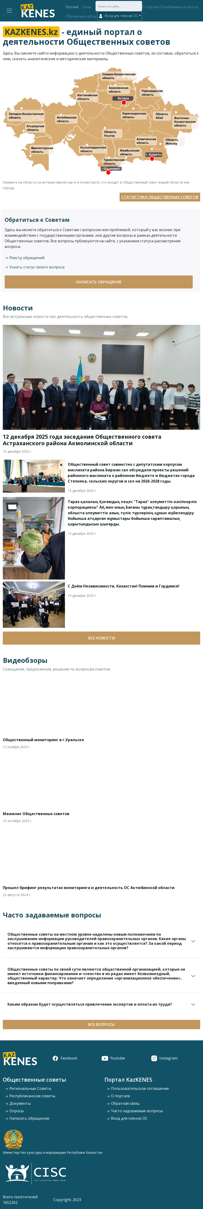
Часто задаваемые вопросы (52, 915)
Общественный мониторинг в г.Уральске (43, 739)
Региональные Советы (28, 1088)
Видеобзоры (25, 660)
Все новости (101, 638)
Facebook (64, 1058)
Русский (72, 7)
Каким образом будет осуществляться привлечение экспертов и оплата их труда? (89, 1004)
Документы (18, 1103)
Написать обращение (98, 282)
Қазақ (87, 7)
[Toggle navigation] (9, 10)
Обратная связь (123, 1103)
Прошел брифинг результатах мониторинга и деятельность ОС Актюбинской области (89, 887)
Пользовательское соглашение (137, 1088)
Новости (18, 308)
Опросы (14, 1110)
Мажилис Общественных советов (36, 813)
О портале (151, 7)
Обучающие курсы (81, 16)
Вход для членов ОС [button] (118, 16)
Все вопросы (101, 1024)
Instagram (164, 1058)
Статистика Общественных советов (159, 197)
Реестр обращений (24, 257)
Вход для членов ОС (127, 1118)
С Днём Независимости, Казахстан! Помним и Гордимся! (123, 586)
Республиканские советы (30, 1095)
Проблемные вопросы (179, 7)
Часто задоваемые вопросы (134, 1110)
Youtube (113, 1058)
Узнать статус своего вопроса (34, 267)
